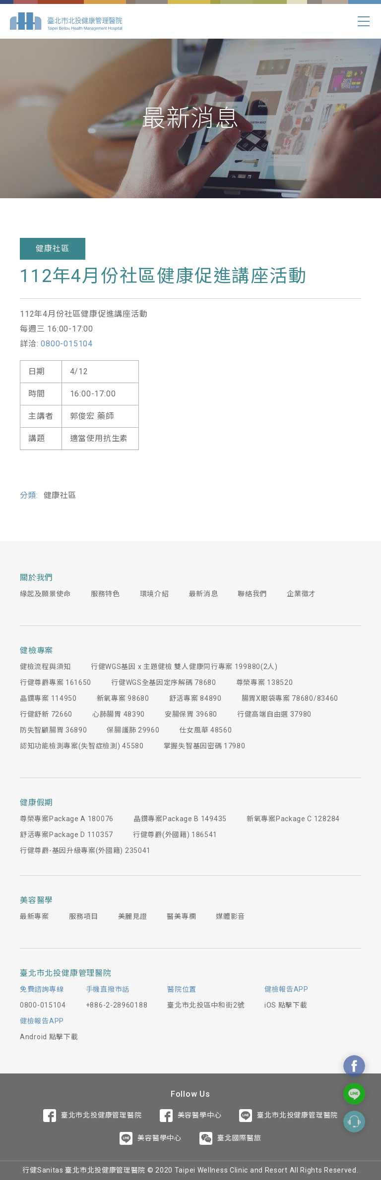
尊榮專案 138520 (264, 682)
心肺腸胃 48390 (118, 714)
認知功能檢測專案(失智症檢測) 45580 (82, 746)
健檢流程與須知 (45, 667)
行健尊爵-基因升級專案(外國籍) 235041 (85, 850)
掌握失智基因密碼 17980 (205, 746)
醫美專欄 (181, 916)
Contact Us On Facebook (354, 1066)
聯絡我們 (252, 594)
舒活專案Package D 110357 (66, 835)
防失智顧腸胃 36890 (53, 730)
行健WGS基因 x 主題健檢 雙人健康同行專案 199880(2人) (184, 667)
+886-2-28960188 (117, 1005)
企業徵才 (301, 594)
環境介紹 (154, 594)
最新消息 (203, 594)
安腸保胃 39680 (191, 714)
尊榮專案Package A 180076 (67, 819)
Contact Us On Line (354, 1094)
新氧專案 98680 (123, 698)
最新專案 (34, 916)
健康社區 (52, 248)
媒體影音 (230, 916)
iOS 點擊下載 (286, 1005)
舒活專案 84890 (195, 698)
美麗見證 (132, 916)
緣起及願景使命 (45, 594)
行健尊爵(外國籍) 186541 (175, 835)
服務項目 (83, 916)
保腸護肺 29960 (133, 730)
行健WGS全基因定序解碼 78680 (163, 682)
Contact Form (354, 1121)
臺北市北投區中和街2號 (206, 1005)
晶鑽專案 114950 (48, 698)
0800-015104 (67, 343)
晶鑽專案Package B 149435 (180, 819)
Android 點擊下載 (49, 1037)
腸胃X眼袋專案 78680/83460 (290, 698)
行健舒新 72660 (46, 714)
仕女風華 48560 (205, 730)
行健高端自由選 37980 (274, 714)
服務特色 (105, 594)
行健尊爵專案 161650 (55, 682)
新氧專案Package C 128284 (293, 819)
